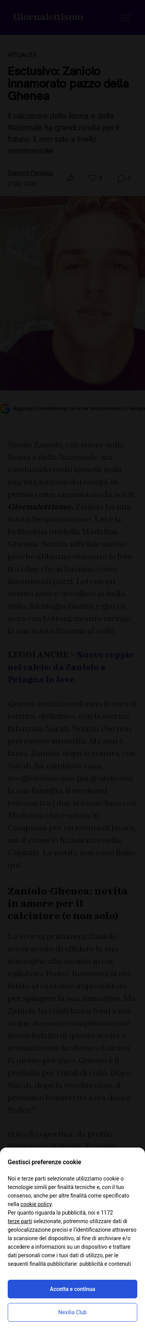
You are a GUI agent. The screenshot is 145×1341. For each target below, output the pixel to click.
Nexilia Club (72, 1312)
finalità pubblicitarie (53, 1264)
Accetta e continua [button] (72, 1289)
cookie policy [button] (36, 1204)
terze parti (20, 1221)
